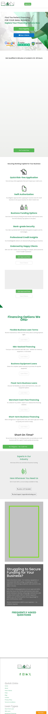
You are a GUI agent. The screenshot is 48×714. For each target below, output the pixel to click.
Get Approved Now (24, 257)
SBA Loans (7, 711)
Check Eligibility (24, 29)
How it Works (24, 35)
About (6, 688)
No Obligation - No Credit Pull (18, 447)
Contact (7, 697)
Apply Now (27, 4)
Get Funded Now (24, 150)
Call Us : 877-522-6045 (25, 489)
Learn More (24, 340)
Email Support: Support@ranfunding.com (25, 494)
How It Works (24, 263)
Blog (6, 695)
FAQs (6, 693)
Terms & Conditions (10, 702)
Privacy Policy (8, 700)
